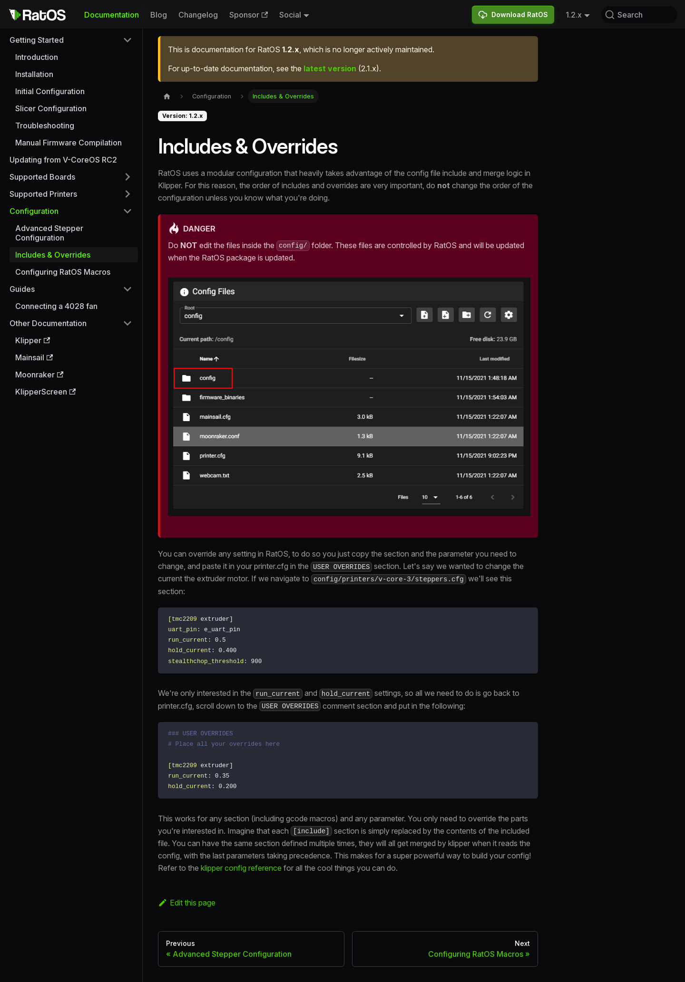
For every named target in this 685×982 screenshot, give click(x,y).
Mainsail (34, 357)
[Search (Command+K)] (639, 14)
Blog (158, 14)
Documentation (111, 14)
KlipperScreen (45, 391)
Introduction (36, 57)
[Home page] (167, 96)
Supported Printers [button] (43, 194)
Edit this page (186, 902)
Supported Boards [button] (42, 177)
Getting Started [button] (37, 40)
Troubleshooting (44, 125)
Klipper (32, 340)
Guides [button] (22, 289)
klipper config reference (241, 868)
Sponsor (248, 14)
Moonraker (39, 374)
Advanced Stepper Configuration (49, 232)
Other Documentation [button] (48, 323)
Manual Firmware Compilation (68, 142)
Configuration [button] (34, 211)
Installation (34, 74)
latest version (329, 68)
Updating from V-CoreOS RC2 (63, 159)
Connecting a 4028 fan (56, 306)
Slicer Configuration (51, 108)
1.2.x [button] (574, 14)
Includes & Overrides (52, 255)
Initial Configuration (50, 91)
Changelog (198, 14)
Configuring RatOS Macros (62, 272)
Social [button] (290, 14)
